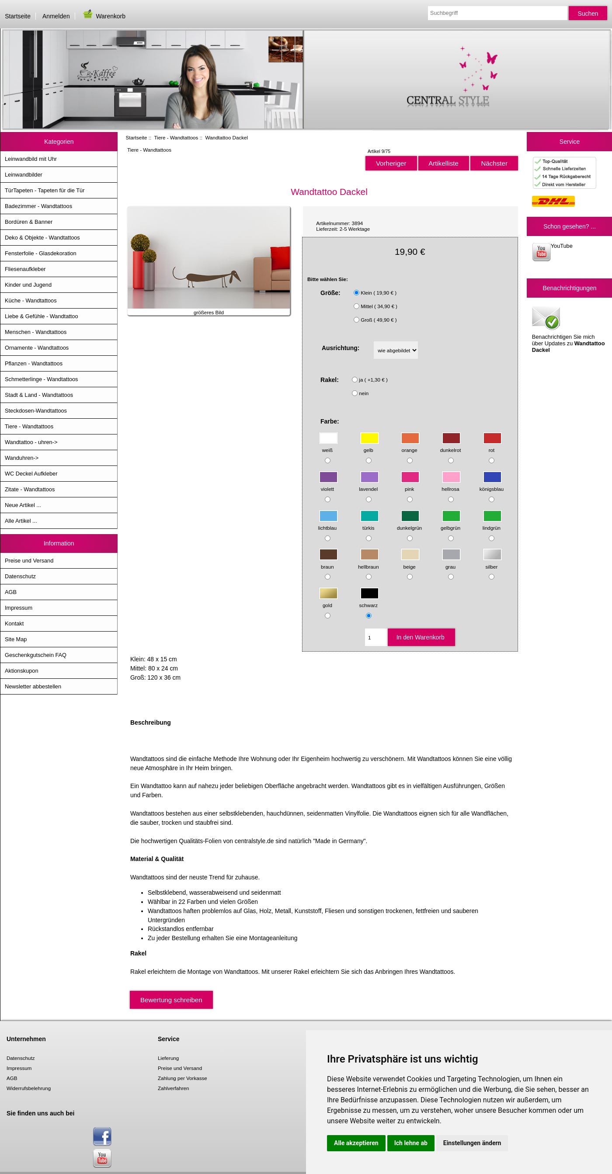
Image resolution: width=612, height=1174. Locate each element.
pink (410, 485)
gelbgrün (451, 523)
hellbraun (368, 562)
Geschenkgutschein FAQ (35, 655)
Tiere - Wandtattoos (176, 137)
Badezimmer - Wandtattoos (38, 206)
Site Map (16, 639)
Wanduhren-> (21, 458)
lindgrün (492, 523)
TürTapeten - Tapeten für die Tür (44, 190)
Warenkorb (103, 16)
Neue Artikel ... (23, 505)
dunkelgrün (409, 523)
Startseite (18, 16)
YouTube (552, 252)
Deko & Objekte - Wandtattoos (42, 237)
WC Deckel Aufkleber (31, 473)
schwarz (369, 601)
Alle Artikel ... (21, 521)
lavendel (369, 485)
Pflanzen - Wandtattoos (34, 363)
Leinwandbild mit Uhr (31, 159)
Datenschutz (20, 576)
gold (328, 601)
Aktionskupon (21, 670)
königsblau (492, 485)
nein (364, 393)
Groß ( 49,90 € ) (378, 320)
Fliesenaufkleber (25, 269)
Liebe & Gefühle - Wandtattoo (41, 316)
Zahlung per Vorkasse (182, 1078)
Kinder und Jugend (28, 284)
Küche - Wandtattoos (31, 300)
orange (410, 446)
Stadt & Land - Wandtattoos (39, 395)
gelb (369, 446)
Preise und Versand (29, 560)
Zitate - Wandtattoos (30, 489)
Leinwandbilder (23, 174)
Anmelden (56, 16)
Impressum (18, 607)
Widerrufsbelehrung (29, 1088)
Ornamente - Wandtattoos (37, 347)
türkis (369, 523)
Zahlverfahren (173, 1088)
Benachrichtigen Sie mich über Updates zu (568, 328)
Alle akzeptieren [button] (356, 1142)
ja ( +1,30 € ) (373, 379)
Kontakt (14, 623)
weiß (328, 446)
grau (451, 562)
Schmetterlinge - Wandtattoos (41, 379)
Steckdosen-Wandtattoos (36, 410)
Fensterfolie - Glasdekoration (40, 253)
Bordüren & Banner (28, 222)
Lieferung (168, 1058)
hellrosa (451, 485)
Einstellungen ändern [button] (472, 1142)
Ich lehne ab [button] (411, 1142)
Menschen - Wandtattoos (35, 332)
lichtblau (328, 523)
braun (328, 562)
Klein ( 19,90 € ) (378, 292)
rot (492, 446)
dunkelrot (451, 446)
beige (410, 562)
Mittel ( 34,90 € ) (379, 306)
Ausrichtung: (341, 347)
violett (328, 485)
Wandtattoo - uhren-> (31, 442)
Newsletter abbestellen (33, 686)
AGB (11, 592)
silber (492, 562)
